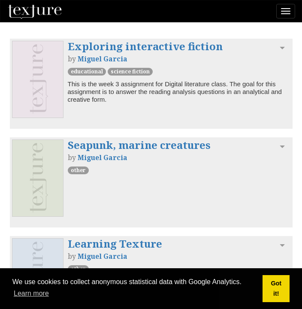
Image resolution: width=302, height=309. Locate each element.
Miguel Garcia (102, 59)
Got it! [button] (276, 288)
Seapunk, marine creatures (139, 145)
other (78, 170)
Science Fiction (130, 71)
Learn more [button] (31, 293)
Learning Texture (115, 243)
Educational (87, 71)
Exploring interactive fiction (145, 46)
